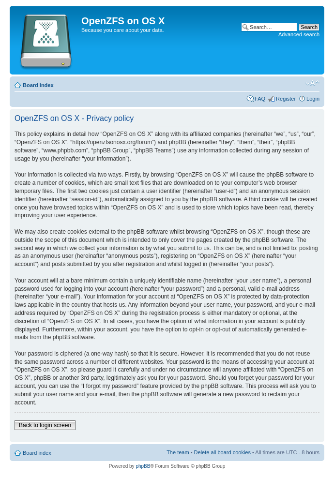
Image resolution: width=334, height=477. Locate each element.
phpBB (143, 466)
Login (312, 99)
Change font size (312, 83)
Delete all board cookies (222, 452)
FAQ (260, 99)
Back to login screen (45, 425)
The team (178, 452)
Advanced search (298, 34)
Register (286, 99)
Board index (38, 85)
